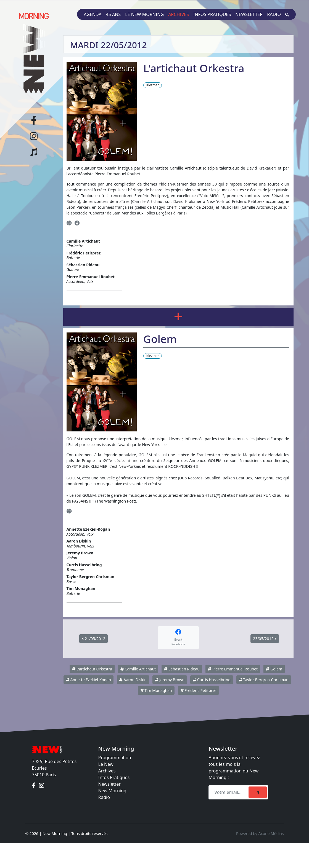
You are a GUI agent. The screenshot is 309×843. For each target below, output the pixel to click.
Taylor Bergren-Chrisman (264, 679)
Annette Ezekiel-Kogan (88, 679)
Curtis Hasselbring (211, 679)
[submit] (258, 792)
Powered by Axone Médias (260, 833)
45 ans (113, 14)
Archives (178, 14)
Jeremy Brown (169, 679)
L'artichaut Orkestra (92, 669)
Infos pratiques (212, 14)
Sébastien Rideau (182, 669)
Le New (105, 764)
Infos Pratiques (114, 777)
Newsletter (249, 14)
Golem (274, 669)
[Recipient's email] (229, 792)
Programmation (114, 758)
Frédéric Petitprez (198, 690)
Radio (274, 14)
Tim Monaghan (156, 690)
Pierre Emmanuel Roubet (233, 669)
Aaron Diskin (133, 679)
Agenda (92, 14)
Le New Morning (144, 14)
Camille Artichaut (138, 669)
